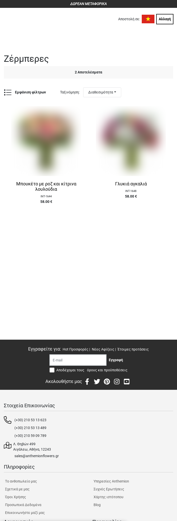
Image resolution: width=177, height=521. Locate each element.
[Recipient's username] (78, 360)
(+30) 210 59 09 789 (30, 436)
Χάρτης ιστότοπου (108, 497)
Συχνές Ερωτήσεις (109, 489)
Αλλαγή (165, 19)
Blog (97, 505)
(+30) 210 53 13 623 (30, 420)
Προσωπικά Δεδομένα (23, 505)
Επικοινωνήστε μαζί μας (25, 513)
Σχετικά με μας (17, 489)
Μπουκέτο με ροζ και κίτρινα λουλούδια (46, 186)
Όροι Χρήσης (15, 497)
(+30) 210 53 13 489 (30, 428)
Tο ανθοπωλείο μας (21, 481)
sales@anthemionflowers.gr (36, 456)
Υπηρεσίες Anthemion (111, 481)
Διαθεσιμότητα (100, 92)
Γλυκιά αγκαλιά (131, 183)
